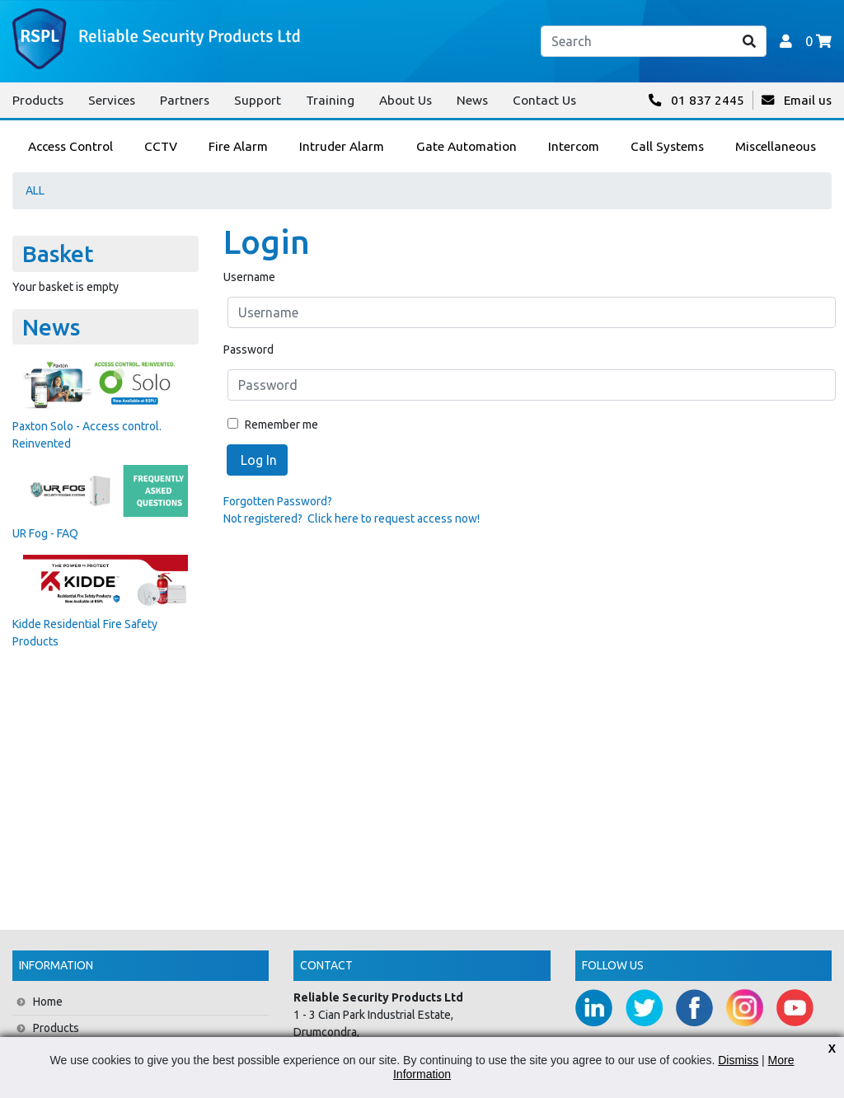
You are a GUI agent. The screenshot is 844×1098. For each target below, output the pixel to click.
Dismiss (738, 1060)
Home (48, 1001)
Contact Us (544, 100)
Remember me (272, 424)
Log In (257, 460)
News (472, 100)
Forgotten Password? (277, 501)
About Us (405, 100)
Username (249, 277)
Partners (184, 100)
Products (37, 100)
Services (111, 100)
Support (257, 100)
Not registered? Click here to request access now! (351, 518)
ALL (35, 190)
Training (330, 100)
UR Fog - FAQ (45, 533)
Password (248, 349)
